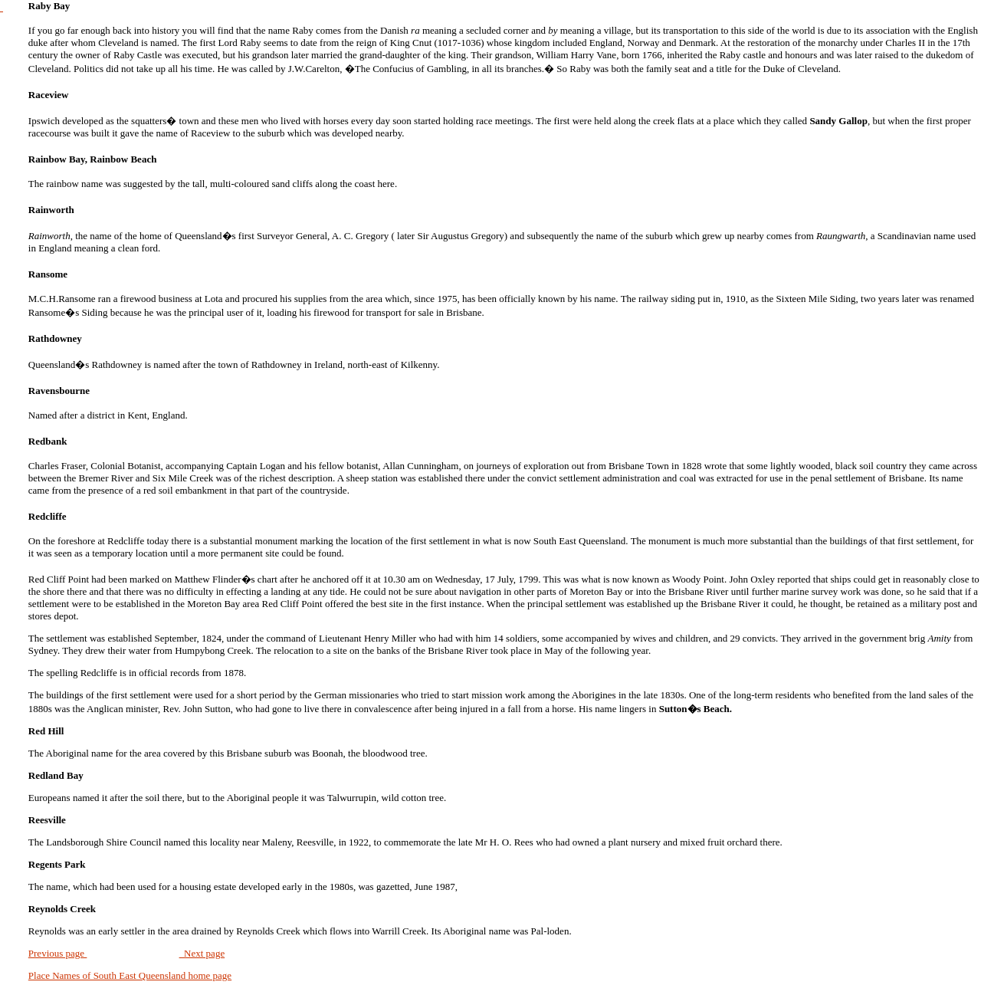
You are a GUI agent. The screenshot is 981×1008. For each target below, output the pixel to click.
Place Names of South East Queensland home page (129, 975)
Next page (202, 953)
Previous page (57, 953)
